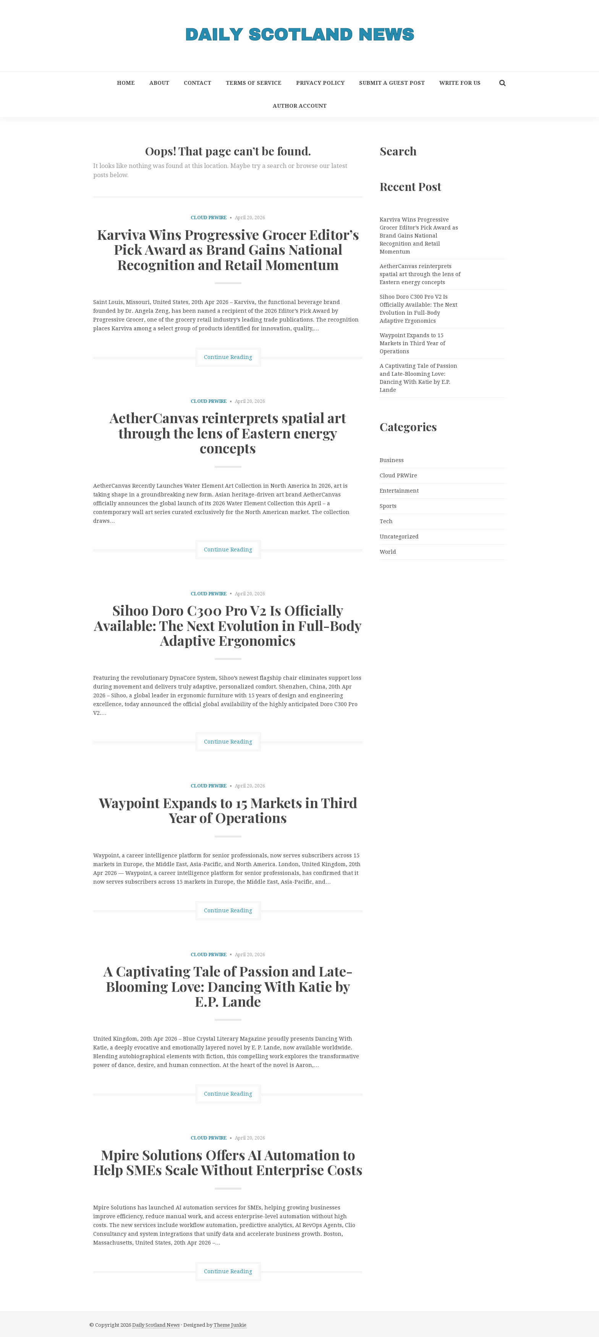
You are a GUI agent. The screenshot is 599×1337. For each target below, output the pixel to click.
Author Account (300, 106)
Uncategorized (399, 537)
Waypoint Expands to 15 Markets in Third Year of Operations (228, 810)
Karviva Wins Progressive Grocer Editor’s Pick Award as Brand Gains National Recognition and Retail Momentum (228, 249)
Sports (388, 506)
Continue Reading (228, 357)
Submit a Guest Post (392, 83)
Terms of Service (254, 83)
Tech (386, 521)
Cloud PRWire (209, 217)
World (388, 552)
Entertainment (399, 491)
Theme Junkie (230, 1325)
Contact (197, 83)
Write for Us (460, 83)
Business (392, 460)
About (159, 83)
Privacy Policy (320, 83)
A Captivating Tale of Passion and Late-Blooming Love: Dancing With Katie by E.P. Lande (228, 986)
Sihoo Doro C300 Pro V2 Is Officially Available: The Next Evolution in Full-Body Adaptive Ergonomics (228, 625)
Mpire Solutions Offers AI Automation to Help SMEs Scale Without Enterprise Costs (228, 1162)
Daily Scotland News (156, 1325)
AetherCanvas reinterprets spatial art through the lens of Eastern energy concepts (228, 432)
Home (126, 83)
